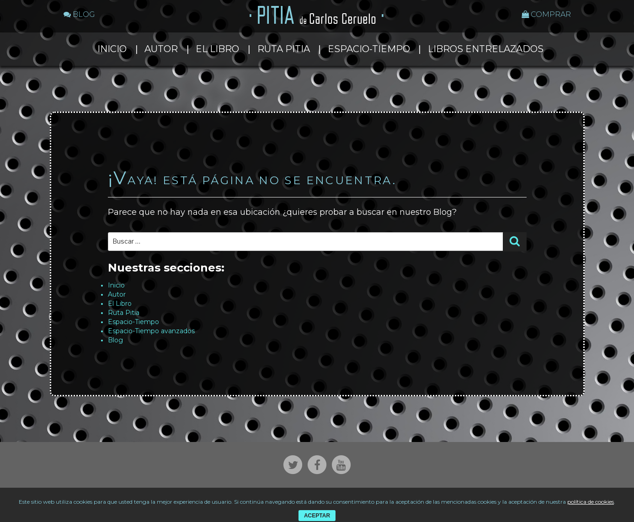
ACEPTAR (317, 515)
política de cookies (590, 501)
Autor (161, 48)
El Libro (217, 48)
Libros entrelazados (485, 48)
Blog (115, 340)
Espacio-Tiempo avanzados (151, 331)
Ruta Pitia (283, 48)
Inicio (112, 48)
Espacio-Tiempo (369, 48)
